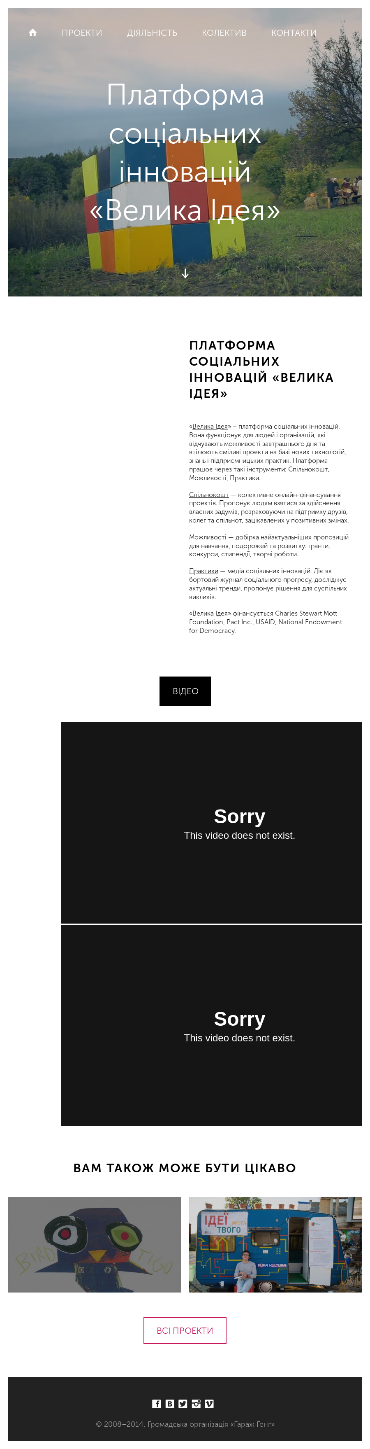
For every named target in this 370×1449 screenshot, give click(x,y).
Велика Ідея (210, 426)
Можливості (208, 537)
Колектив (224, 33)
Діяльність (152, 33)
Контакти (294, 33)
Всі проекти (185, 1330)
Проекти (82, 33)
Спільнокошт (209, 495)
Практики (203, 571)
